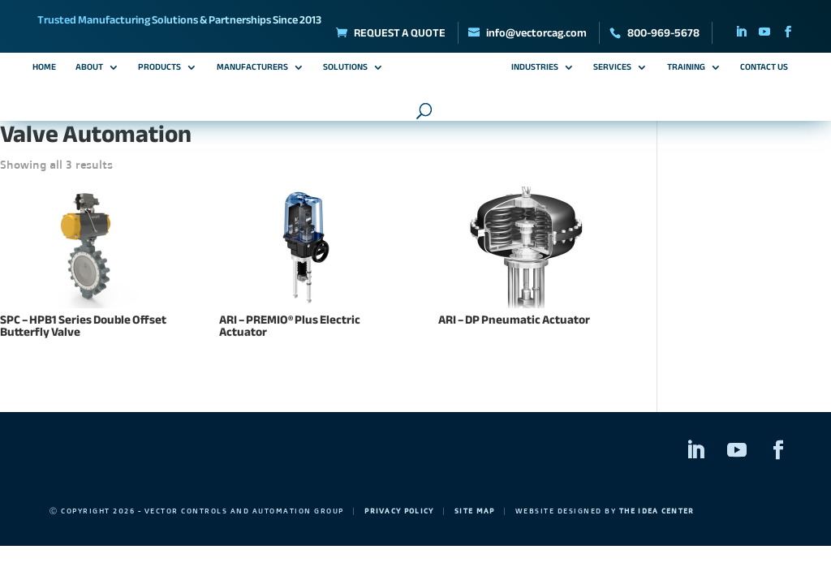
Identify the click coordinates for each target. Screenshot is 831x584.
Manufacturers (252, 68)
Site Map (477, 510)
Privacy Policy (400, 510)
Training (686, 68)
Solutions (345, 68)
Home (44, 68)
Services (612, 68)
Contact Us (764, 68)
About (89, 68)
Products (159, 68)
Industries (534, 68)
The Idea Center (661, 510)
